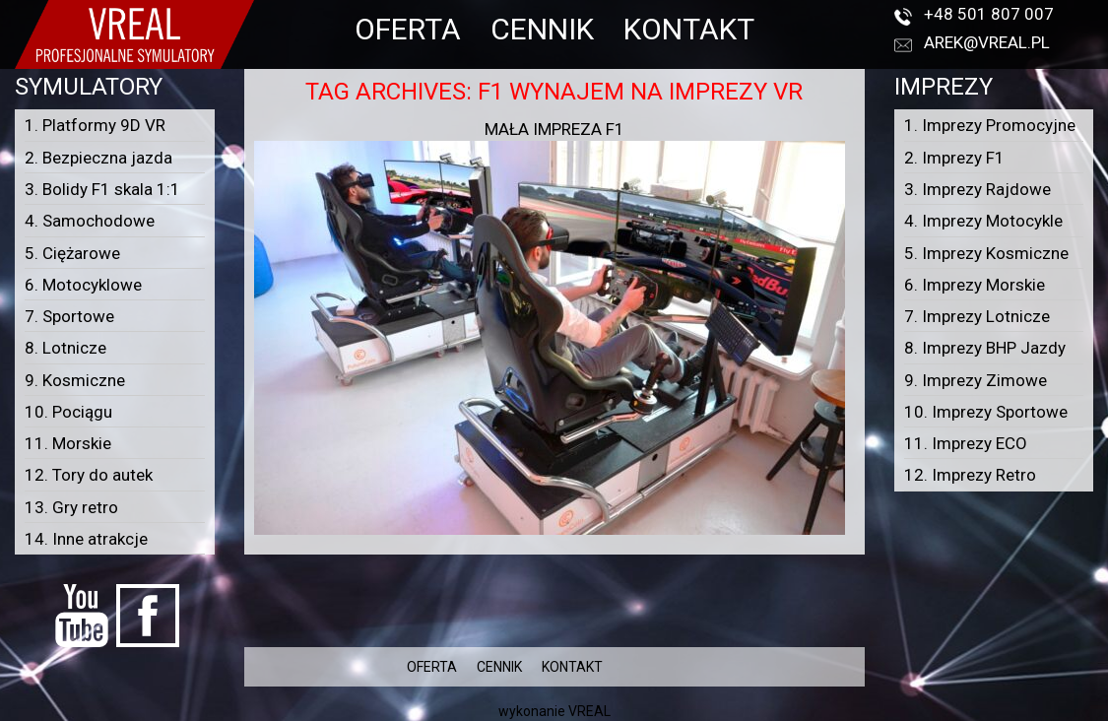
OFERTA (408, 29)
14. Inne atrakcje (86, 539)
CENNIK (542, 29)
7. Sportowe (69, 316)
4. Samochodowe (90, 220)
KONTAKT (688, 29)
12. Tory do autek (89, 475)
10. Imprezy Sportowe (986, 412)
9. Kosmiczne (75, 380)
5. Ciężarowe (72, 253)
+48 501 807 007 (989, 14)
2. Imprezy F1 (954, 157)
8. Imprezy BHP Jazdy (985, 348)
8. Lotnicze (65, 348)
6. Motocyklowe (83, 285)
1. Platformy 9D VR (95, 125)
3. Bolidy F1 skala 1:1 (102, 189)
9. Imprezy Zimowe (975, 380)
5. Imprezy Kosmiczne (986, 253)
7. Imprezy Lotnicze (977, 316)
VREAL (589, 711)
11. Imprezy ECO (965, 443)
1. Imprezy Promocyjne (989, 125)
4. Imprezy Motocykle (983, 220)
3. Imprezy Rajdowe (977, 189)
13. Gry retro (71, 507)
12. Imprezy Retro (970, 475)
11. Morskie (68, 443)
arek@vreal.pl (987, 42)
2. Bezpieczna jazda (98, 157)
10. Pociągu (68, 412)
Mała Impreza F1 (554, 129)
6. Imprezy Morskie (974, 285)
